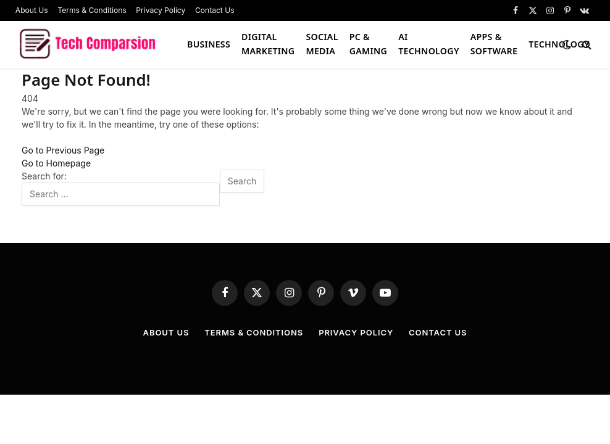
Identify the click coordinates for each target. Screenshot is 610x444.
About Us (31, 10)
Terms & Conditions (91, 10)
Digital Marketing (268, 44)
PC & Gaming (368, 44)
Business (208, 44)
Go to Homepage (56, 163)
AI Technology (428, 44)
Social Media (322, 44)
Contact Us (215, 10)
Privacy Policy (160, 10)
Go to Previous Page (63, 150)
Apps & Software (493, 44)
